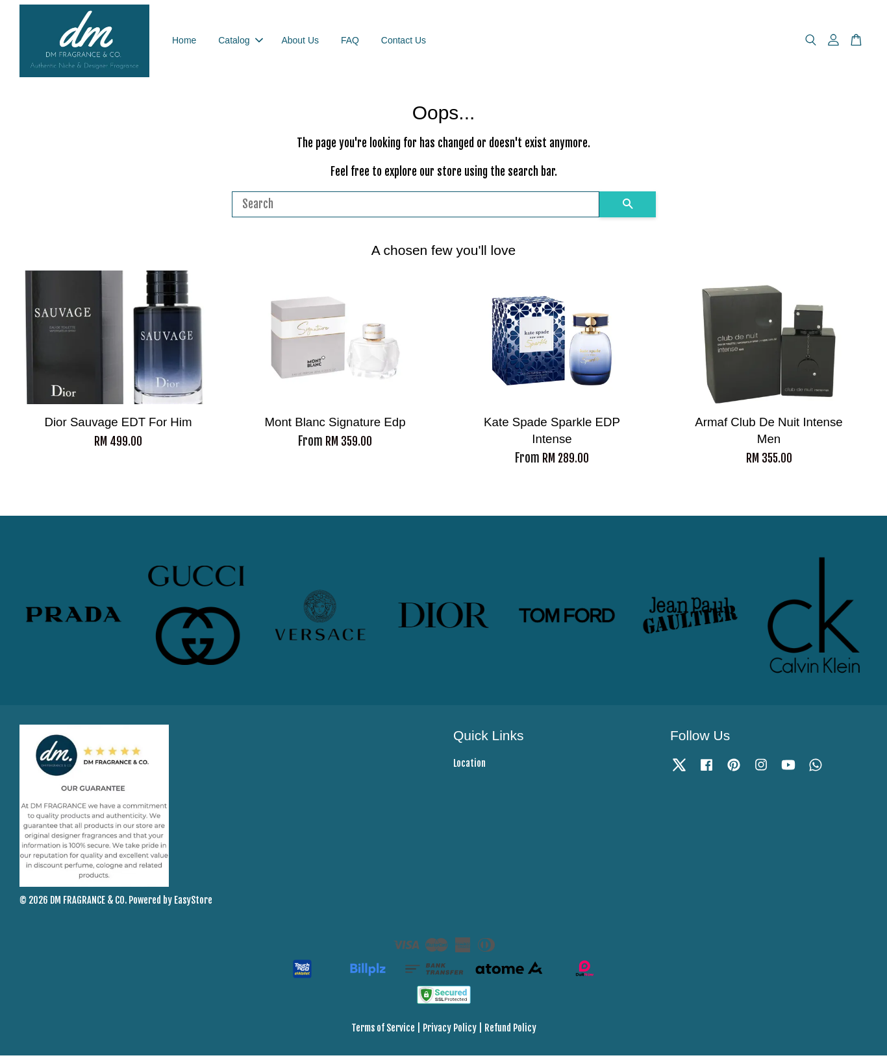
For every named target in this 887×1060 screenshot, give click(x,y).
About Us (300, 42)
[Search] (415, 208)
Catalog (240, 42)
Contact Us (403, 42)
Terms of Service (383, 1032)
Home (184, 42)
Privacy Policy (450, 1032)
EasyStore (193, 904)
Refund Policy (510, 1032)
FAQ (350, 42)
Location (469, 768)
